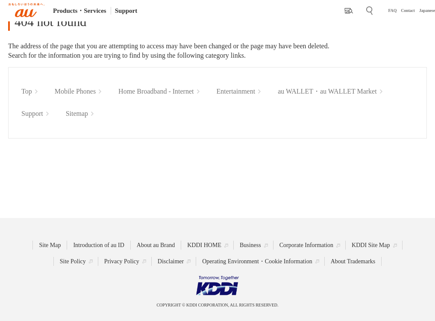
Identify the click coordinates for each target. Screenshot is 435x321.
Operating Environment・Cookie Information (257, 261)
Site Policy (73, 261)
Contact (407, 10)
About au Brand (156, 245)
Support (126, 10)
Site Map (50, 245)
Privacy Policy (121, 261)
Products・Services (79, 10)
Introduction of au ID (98, 245)
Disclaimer (171, 261)
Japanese (427, 10)
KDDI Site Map (371, 245)
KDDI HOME (204, 245)
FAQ (392, 10)
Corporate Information (306, 245)
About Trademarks (353, 261)
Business (250, 245)
